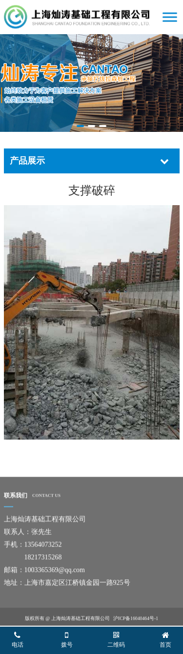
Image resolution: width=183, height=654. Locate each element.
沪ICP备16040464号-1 (135, 619)
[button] (80, 126)
